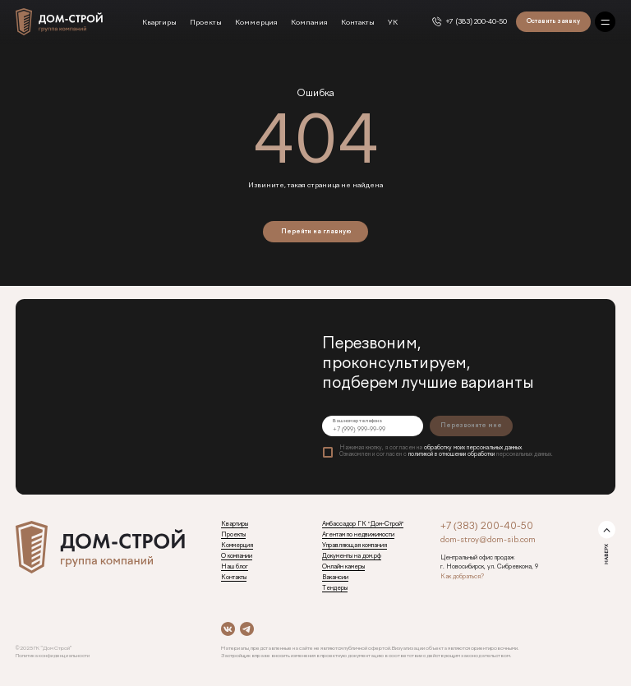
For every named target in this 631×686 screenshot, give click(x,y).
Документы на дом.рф (351, 556)
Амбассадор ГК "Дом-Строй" (362, 524)
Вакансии (335, 577)
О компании (236, 556)
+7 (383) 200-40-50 (477, 22)
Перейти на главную (316, 231)
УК (393, 23)
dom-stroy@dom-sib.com (488, 540)
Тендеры (335, 588)
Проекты (206, 23)
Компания (309, 23)
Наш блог (234, 567)
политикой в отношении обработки (451, 455)
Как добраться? (462, 576)
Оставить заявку (553, 21)
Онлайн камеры (343, 567)
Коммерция (256, 23)
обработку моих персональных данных (473, 448)
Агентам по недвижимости (358, 535)
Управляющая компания (354, 545)
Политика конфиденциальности (53, 655)
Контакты (358, 23)
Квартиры (159, 23)
